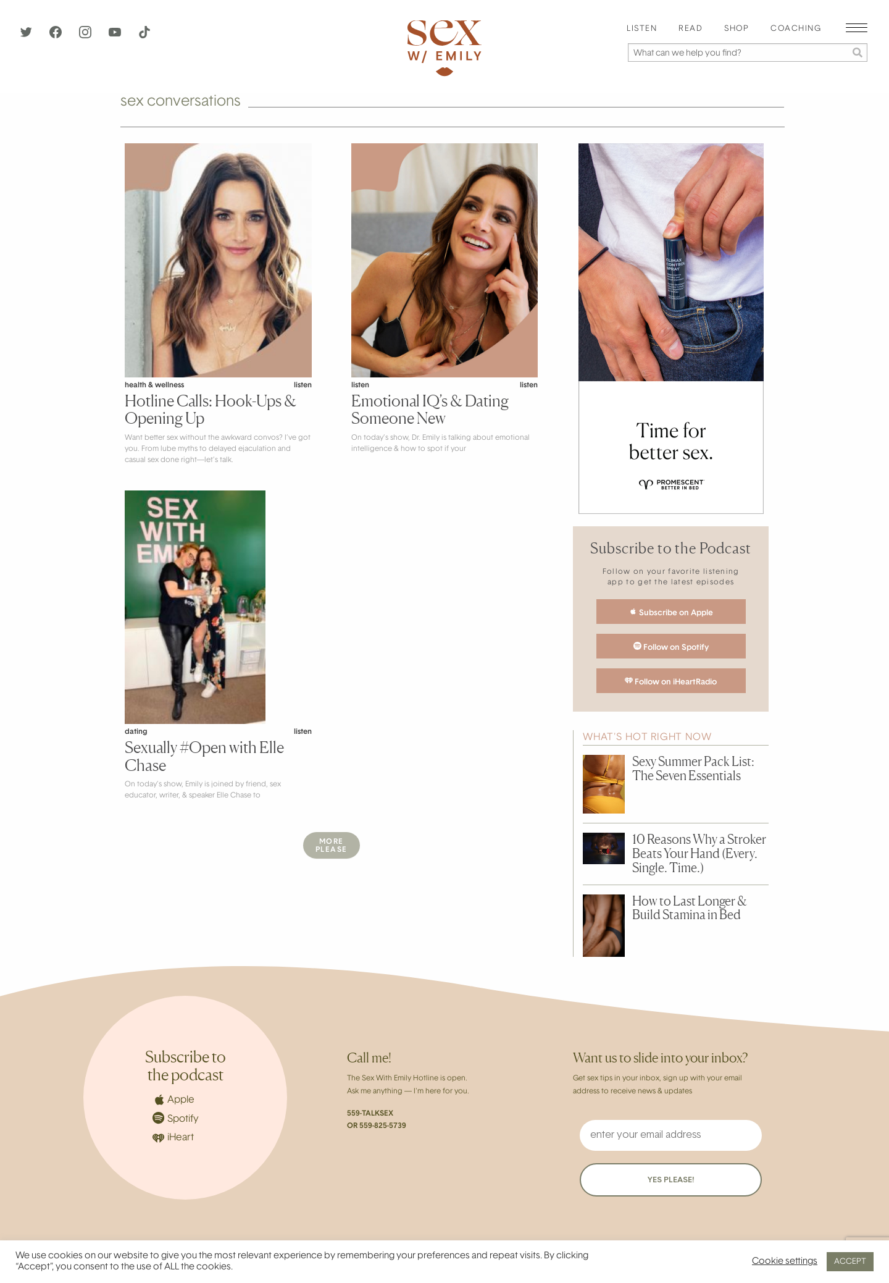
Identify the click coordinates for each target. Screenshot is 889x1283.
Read (690, 29)
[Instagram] (86, 35)
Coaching (795, 29)
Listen (642, 29)
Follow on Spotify (671, 647)
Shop (736, 29)
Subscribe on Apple (671, 612)
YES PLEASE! (671, 1180)
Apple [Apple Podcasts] (173, 1099)
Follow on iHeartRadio (671, 681)
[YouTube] (116, 35)
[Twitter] (27, 35)
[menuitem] (642, 29)
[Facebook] (57, 35)
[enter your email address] (671, 1135)
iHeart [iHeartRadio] (173, 1138)
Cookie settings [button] (784, 1261)
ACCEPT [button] (850, 1262)
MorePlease (331, 846)
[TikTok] (144, 35)
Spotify (175, 1118)
